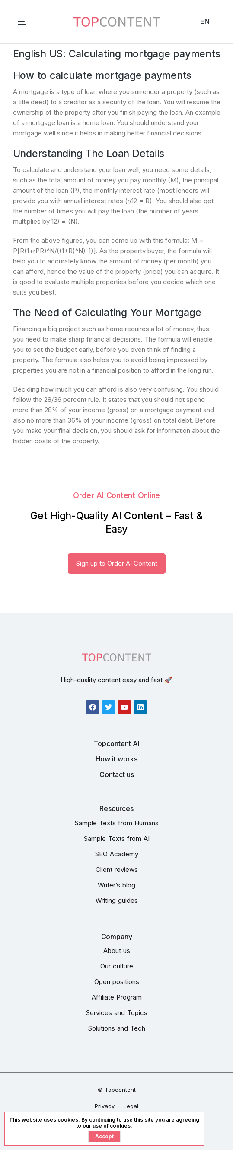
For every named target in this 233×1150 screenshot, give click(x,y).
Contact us (116, 774)
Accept (104, 1136)
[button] (22, 21)
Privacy (105, 1106)
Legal (131, 1106)
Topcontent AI (116, 743)
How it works (116, 759)
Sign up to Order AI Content (116, 563)
